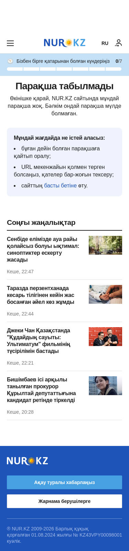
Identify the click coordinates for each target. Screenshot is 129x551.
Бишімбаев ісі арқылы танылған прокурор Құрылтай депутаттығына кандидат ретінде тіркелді (41, 390)
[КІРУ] (119, 43)
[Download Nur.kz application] (64, 16)
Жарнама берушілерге (64, 501)
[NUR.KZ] (64, 43)
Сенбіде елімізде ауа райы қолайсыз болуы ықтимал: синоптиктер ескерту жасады (43, 249)
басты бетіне (60, 185)
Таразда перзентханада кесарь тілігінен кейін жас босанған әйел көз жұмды (40, 295)
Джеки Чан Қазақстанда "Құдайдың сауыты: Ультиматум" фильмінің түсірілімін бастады (38, 341)
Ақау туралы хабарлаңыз (64, 482)
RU (104, 43)
